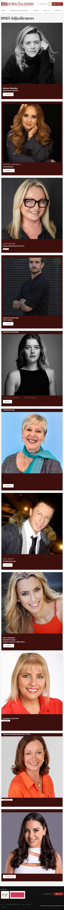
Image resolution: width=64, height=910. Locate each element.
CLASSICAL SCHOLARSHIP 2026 (19, 10)
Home (3, 10)
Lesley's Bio (8, 486)
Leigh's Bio (6, 249)
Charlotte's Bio (9, 876)
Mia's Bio (7, 401)
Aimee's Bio (8, 645)
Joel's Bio (7, 565)
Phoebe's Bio (9, 170)
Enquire (58, 4)
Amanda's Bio (7, 800)
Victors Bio (8, 324)
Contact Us (58, 10)
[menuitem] (2, 904)
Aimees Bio (8, 94)
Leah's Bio (6, 721)
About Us (46, 10)
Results (35, 10)
